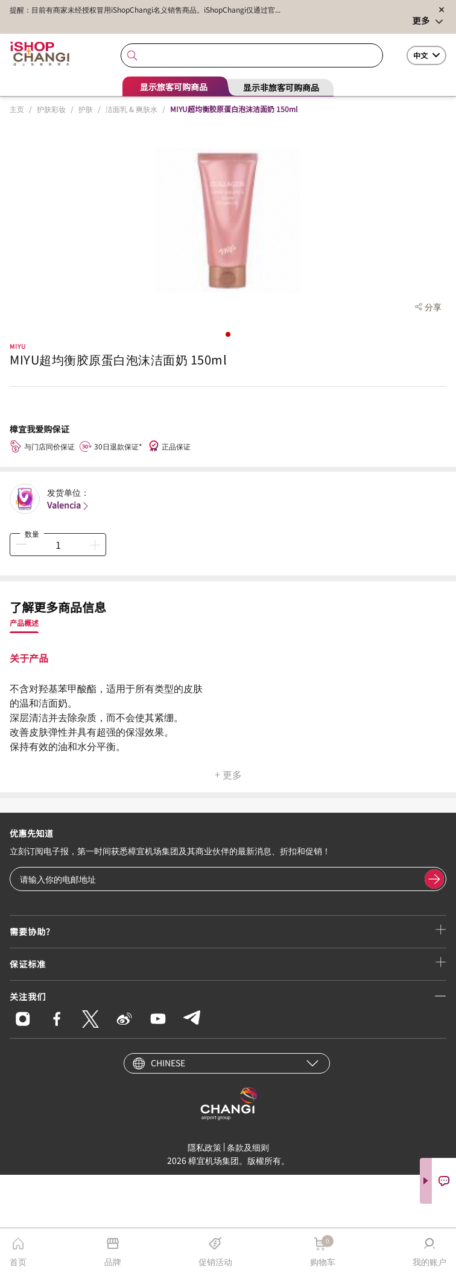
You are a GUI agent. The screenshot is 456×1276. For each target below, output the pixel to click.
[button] (228, 334)
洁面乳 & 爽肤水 (131, 109)
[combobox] (251, 55)
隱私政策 (204, 1147)
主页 (17, 109)
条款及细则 (248, 1147)
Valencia (68, 505)
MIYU (18, 346)
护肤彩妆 (51, 109)
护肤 (85, 109)
